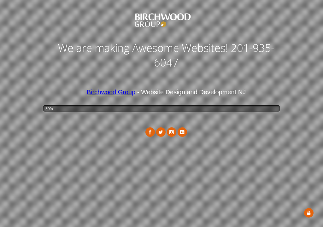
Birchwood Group (111, 92)
